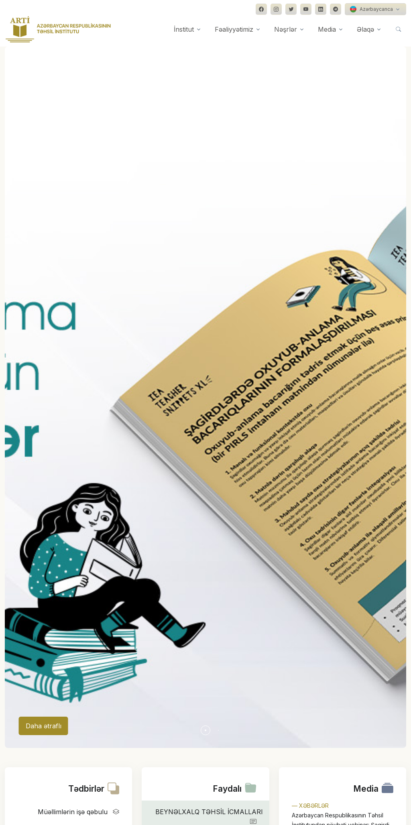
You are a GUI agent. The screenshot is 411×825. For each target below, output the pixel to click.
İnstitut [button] (184, 29)
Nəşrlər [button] (285, 29)
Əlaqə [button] (365, 29)
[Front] (58, 29)
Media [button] (327, 29)
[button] (205, 730)
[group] (205, 397)
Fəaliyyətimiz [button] (234, 29)
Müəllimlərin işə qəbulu (80, 812)
